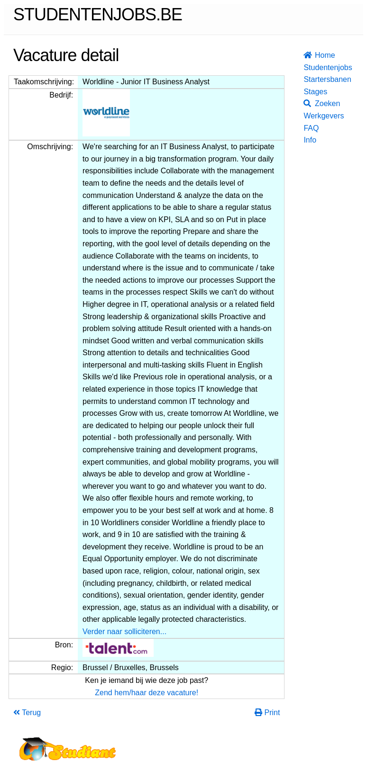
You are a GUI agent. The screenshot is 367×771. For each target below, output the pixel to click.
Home (306, 55)
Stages (306, 92)
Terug (27, 712)
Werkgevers (306, 116)
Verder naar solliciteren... (124, 632)
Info (306, 140)
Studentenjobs (306, 67)
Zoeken (306, 103)
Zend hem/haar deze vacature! (146, 693)
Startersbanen (306, 79)
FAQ (306, 128)
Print (267, 712)
